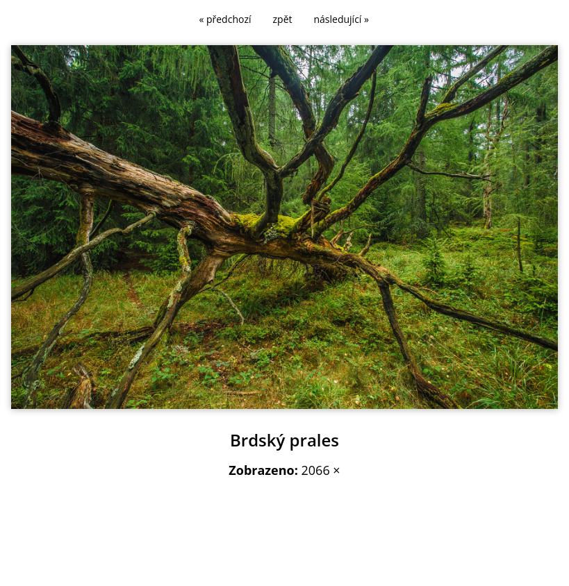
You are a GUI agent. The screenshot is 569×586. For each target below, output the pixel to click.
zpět (282, 19)
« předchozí (225, 19)
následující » (341, 19)
